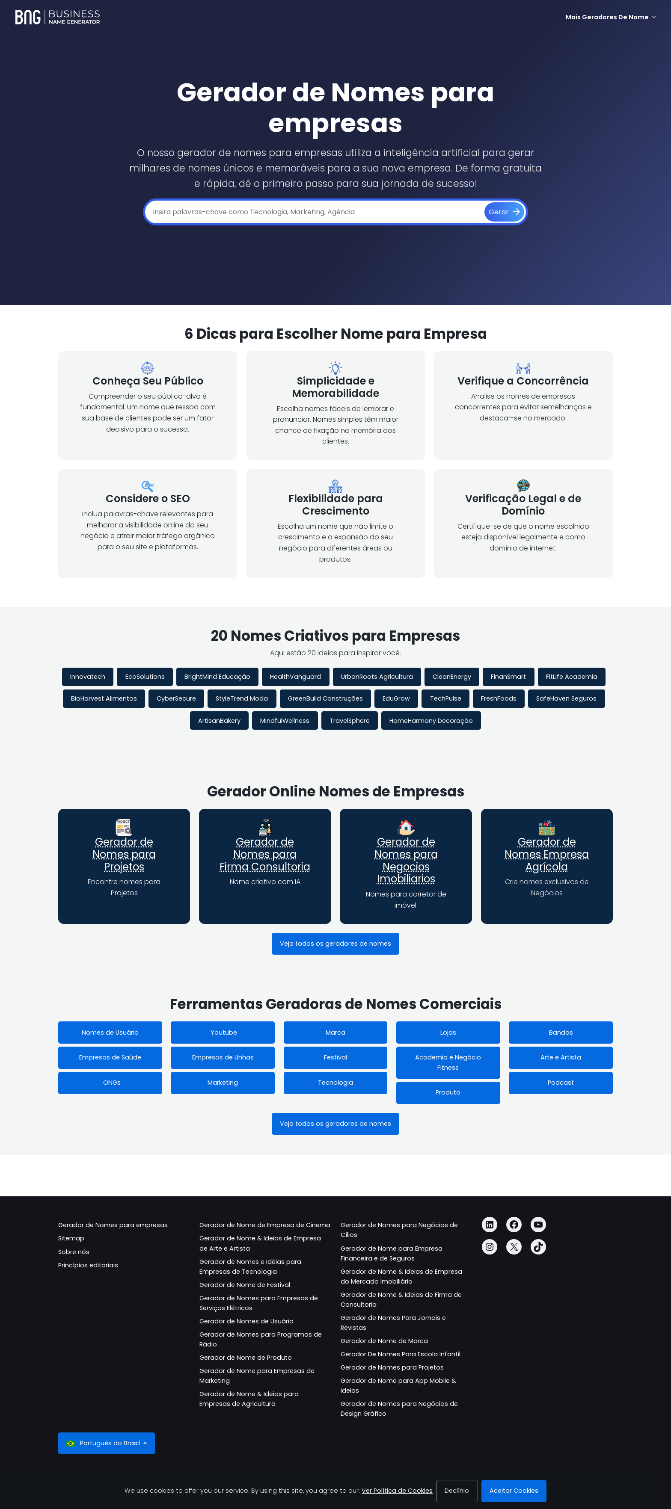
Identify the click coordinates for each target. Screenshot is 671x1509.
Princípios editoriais (88, 1265)
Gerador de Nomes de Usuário (246, 1321)
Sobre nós (73, 1252)
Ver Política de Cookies (397, 1490)
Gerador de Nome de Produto (245, 1357)
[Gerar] (504, 212)
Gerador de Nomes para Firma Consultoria (265, 854)
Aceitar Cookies (514, 1490)
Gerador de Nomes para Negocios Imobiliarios (406, 860)
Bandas (561, 1032)
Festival (335, 1057)
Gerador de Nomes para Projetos (124, 854)
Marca (335, 1032)
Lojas (448, 1032)
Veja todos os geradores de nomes (335, 943)
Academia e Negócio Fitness (448, 1062)
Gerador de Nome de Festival (244, 1285)
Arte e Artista (560, 1057)
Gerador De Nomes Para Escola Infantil (400, 1354)
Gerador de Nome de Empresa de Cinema (264, 1225)
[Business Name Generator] (57, 17)
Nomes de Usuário (110, 1032)
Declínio (457, 1490)
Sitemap (71, 1238)
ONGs (110, 1082)
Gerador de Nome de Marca (384, 1341)
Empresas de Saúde (110, 1057)
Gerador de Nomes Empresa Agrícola (547, 854)
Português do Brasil (104, 1443)
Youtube (223, 1032)
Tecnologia (335, 1082)
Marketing (223, 1082)
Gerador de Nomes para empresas (113, 1225)
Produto (448, 1092)
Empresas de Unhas (223, 1057)
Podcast (561, 1082)
